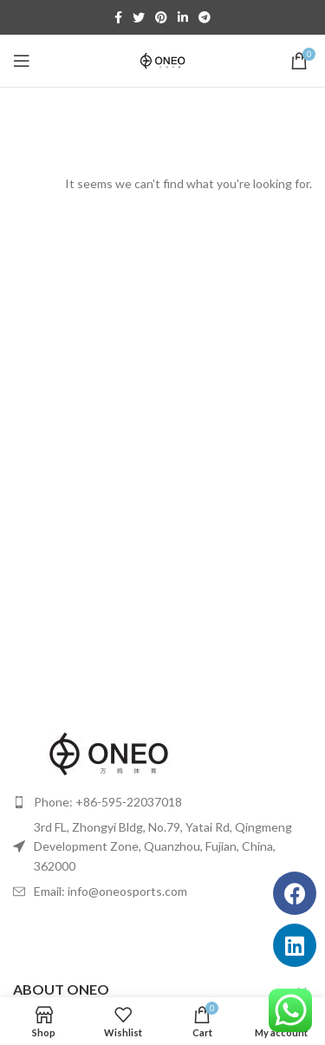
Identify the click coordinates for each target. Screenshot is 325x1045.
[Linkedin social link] (182, 17)
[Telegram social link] (204, 17)
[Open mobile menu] (21, 60)
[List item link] (162, 802)
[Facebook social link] (118, 17)
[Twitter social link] (138, 17)
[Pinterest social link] (161, 17)
